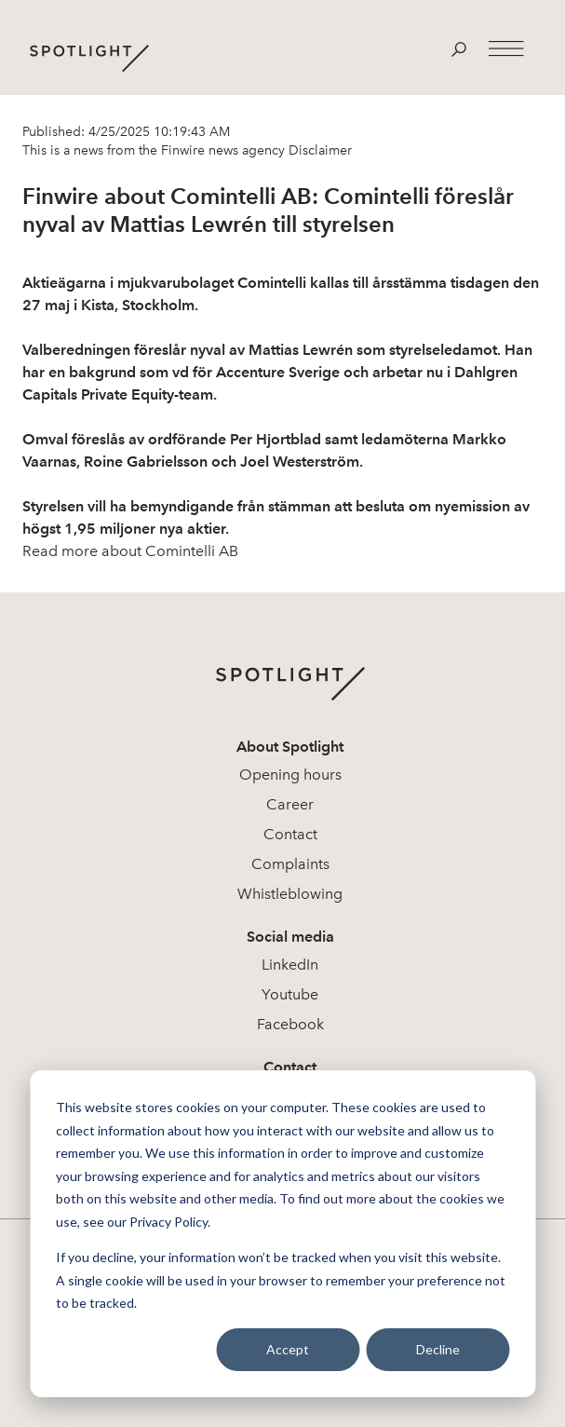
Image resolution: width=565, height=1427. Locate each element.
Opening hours (290, 774)
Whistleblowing (290, 894)
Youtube (290, 994)
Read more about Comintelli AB (130, 551)
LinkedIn (290, 964)
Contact (290, 834)
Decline (438, 1349)
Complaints (290, 864)
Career (290, 804)
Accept (287, 1349)
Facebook (290, 1024)
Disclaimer (318, 150)
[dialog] (282, 1233)
